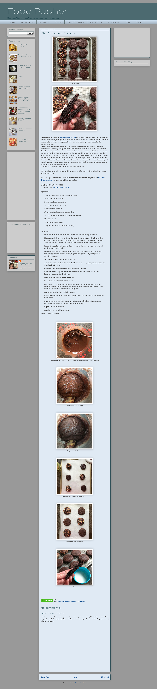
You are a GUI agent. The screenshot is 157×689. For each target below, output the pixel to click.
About (138, 22)
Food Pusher (37, 11)
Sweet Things (27, 22)
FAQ (128, 22)
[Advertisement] (21, 185)
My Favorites (114, 22)
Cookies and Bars (70, 602)
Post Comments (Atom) (79, 683)
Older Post (105, 677)
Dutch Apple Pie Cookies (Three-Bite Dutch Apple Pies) (25, 99)
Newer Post (45, 677)
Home (12, 22)
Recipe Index (96, 22)
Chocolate (61, 602)
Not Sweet (44, 22)
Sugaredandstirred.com (68, 137)
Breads (58, 22)
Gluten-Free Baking (75, 22)
